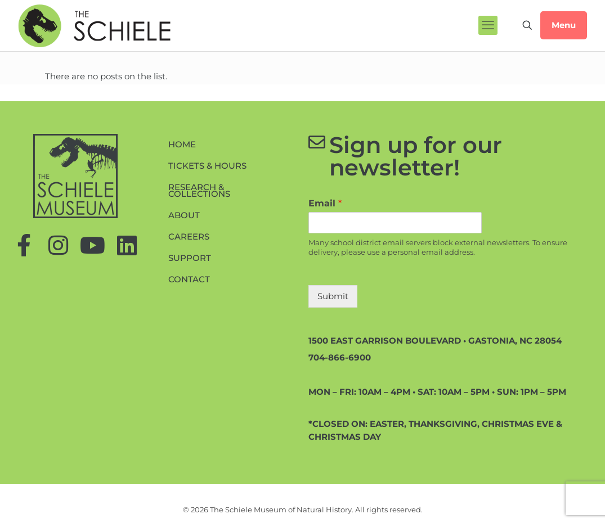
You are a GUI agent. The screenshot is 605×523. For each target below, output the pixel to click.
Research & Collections (199, 190)
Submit (332, 296)
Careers (188, 236)
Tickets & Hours (207, 165)
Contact (189, 279)
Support (189, 258)
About (184, 215)
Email (325, 203)
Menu (564, 25)
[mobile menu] (488, 25)
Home (182, 144)
